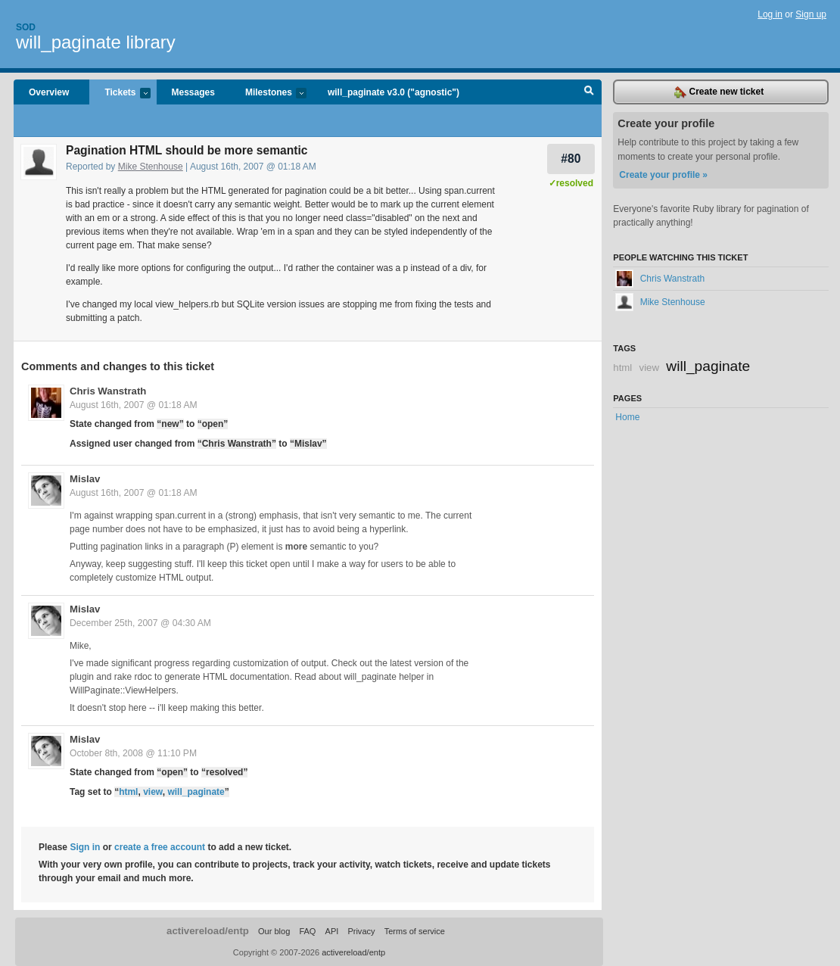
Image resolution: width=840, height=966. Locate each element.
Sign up (810, 14)
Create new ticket (719, 92)
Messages (193, 92)
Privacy (361, 931)
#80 (570, 158)
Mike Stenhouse (150, 166)
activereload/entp (207, 930)
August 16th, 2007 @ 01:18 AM (134, 405)
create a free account (159, 847)
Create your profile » (663, 175)
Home (627, 417)
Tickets (119, 93)
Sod (26, 27)
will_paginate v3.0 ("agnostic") (393, 92)
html (128, 792)
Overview (49, 92)
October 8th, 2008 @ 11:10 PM (133, 753)
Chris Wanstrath (108, 391)
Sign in (85, 847)
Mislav (85, 479)
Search (589, 92)
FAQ (307, 931)
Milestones (268, 93)
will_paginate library (96, 42)
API (332, 931)
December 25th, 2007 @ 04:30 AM (140, 623)
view (153, 792)
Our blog (274, 931)
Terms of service (414, 931)
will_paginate (195, 792)
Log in (770, 14)
